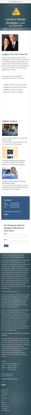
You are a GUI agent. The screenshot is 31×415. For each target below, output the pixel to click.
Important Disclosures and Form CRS (12, 333)
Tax (2, 400)
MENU (4, 29)
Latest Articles (5, 406)
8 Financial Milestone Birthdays (13, 161)
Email (5, 239)
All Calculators (5, 410)
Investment (4, 394)
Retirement (4, 392)
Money (3, 402)
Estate (3, 396)
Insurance (4, 398)
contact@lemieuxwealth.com (12, 211)
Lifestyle (3, 404)
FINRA (20, 301)
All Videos (4, 408)
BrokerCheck (19, 257)
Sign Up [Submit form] (6, 245)
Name (5, 233)
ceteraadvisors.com (11, 330)
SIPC (24, 301)
